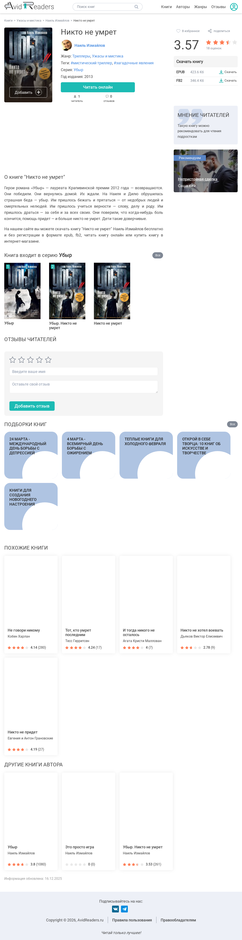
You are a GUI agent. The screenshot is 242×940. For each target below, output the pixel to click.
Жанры (200, 6)
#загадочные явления (134, 63)
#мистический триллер (91, 63)
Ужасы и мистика (107, 56)
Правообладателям (178, 920)
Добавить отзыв (33, 407)
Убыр (78, 69)
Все (157, 256)
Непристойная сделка (197, 180)
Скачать (230, 72)
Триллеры (81, 56)
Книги (166, 6)
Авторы (183, 6)
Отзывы (218, 6)
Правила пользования (132, 920)
